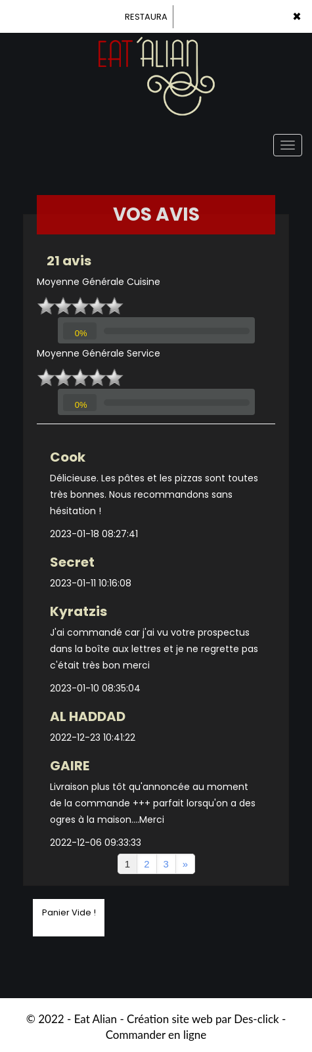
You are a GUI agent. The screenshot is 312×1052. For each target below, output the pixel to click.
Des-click (256, 1019)
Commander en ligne (156, 1034)
